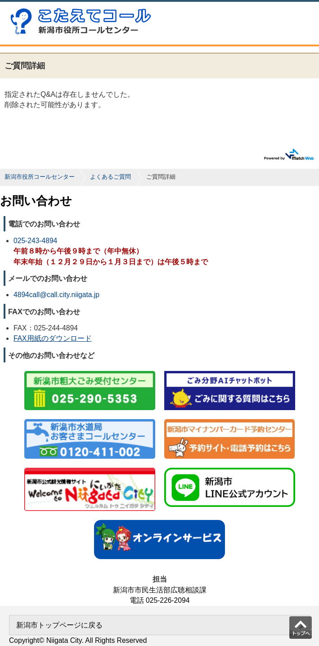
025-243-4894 (35, 240)
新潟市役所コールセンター (39, 176)
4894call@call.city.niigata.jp (56, 294)
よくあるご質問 (110, 176)
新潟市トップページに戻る (59, 625)
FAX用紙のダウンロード (52, 338)
